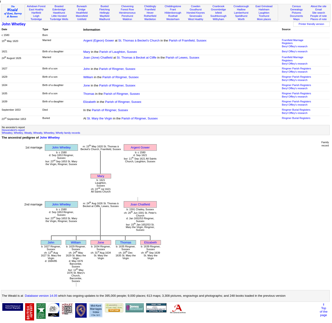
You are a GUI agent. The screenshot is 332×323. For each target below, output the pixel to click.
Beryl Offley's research (294, 46)
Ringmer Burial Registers (296, 109)
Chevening (127, 6)
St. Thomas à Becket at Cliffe (136, 57)
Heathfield (82, 12)
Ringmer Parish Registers (296, 68)
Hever (150, 12)
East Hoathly (36, 9)
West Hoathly (195, 19)
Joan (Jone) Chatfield (98, 57)
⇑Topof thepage (323, 310)
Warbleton (150, 19)
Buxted (105, 6)
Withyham (218, 19)
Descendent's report (13, 130)
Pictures (296, 12)
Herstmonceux (127, 12)
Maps (296, 19)
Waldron (127, 19)
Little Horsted (58, 16)
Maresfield (82, 16)
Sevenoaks (195, 16)
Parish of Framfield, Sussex (187, 40)
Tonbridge (36, 19)
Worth (241, 19)
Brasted (59, 6)
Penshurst (127, 16)
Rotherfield (150, 16)
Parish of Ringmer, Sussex (117, 69)
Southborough (218, 16)
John (86, 69)
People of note (318, 16)
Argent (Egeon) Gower (98, 40)
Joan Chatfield (140, 204)
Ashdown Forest (36, 6)
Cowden (195, 6)
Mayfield (104, 16)
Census (296, 6)
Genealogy (296, 9)
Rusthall (173, 16)
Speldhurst (241, 16)
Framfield (150, 9)
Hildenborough (173, 12)
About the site (318, 6)
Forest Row (127, 9)
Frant (173, 9)
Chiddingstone (173, 6)
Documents (296, 16)
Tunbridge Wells (59, 19)
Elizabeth (89, 102)
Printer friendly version (311, 24)
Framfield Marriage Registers (292, 42)
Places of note (318, 19)
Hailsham (264, 9)
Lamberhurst (241, 12)
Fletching (104, 9)
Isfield (218, 12)
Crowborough (241, 6)
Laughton (264, 12)
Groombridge (218, 9)
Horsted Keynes (196, 12)
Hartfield (36, 12)
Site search (318, 12)
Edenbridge (59, 9)
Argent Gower (140, 147)
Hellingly (105, 12)
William (88, 77)
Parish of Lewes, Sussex (182, 57)
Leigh (36, 16)
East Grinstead (263, 6)
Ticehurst (264, 16)
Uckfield (81, 19)
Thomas (88, 93)
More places (264, 19)
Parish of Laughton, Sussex (118, 51)
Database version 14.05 (41, 295)
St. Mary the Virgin (99, 118)
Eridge (82, 9)
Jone (86, 85)
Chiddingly (150, 6)
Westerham (173, 19)
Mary (86, 51)
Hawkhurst (59, 12)
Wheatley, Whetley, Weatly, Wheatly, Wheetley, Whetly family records (41, 132)
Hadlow (241, 9)
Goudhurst (196, 9)
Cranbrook (218, 6)
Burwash (82, 6)
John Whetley (14, 24)
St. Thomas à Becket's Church (139, 40)
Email (318, 9)
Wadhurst (104, 19)
